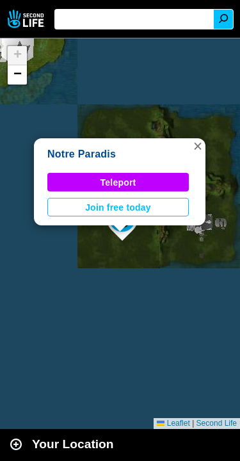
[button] (197, 146)
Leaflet (173, 423)
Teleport (118, 182)
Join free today (118, 207)
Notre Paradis (81, 154)
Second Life (27, 19)
